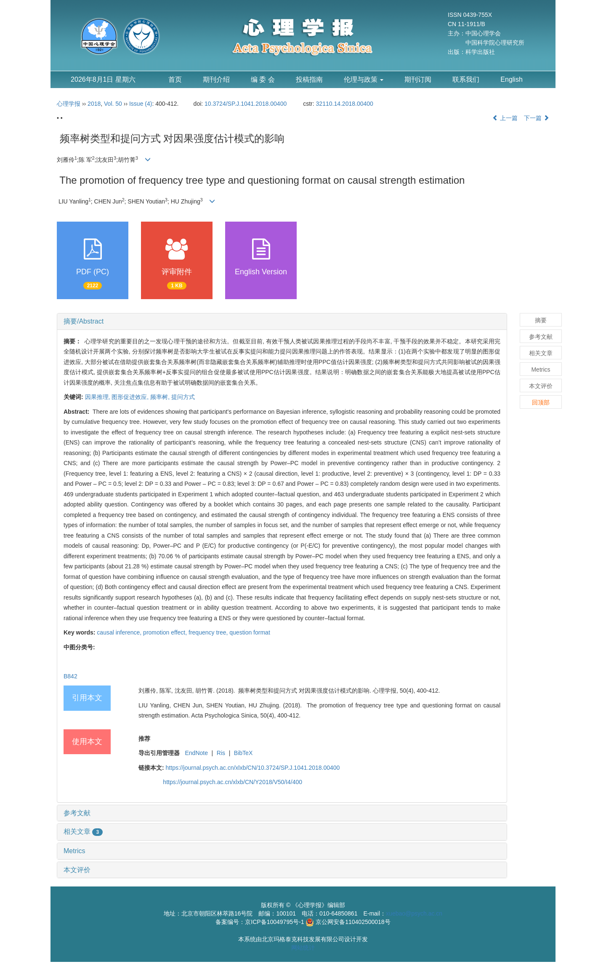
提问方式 (183, 397)
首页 (175, 79)
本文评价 (77, 869)
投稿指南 (309, 79)
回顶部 (541, 402)
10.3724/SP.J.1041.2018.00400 (246, 103)
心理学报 (68, 103)
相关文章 (83, 831)
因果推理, (98, 397)
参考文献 (77, 813)
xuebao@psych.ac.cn (414, 913)
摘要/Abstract (84, 321)
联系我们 (465, 79)
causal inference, (120, 632)
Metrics (74, 850)
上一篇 (505, 118)
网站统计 (303, 947)
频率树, (160, 397)
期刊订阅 (417, 79)
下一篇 (536, 118)
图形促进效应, (131, 397)
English (511, 79)
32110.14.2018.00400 (344, 103)
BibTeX (243, 753)
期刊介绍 (216, 79)
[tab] (282, 321)
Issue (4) (140, 103)
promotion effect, (166, 632)
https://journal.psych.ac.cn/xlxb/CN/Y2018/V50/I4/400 (232, 782)
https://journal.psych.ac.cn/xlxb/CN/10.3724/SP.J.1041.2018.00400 (253, 767)
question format (249, 632)
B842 (70, 676)
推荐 (144, 738)
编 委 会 (263, 79)
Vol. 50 (113, 103)
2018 (94, 103)
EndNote (196, 753)
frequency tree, (209, 632)
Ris (221, 753)
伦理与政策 (363, 79)
